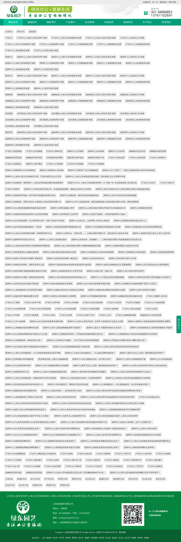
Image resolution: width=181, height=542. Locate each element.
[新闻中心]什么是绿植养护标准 (18, 365)
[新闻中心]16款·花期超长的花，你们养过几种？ (92, 359)
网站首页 (13, 22)
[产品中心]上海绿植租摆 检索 (137, 44)
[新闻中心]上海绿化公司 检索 (132, 57)
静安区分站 (63, 479)
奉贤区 (140, 538)
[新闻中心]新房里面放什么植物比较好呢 (22, 252)
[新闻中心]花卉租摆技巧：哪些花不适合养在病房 (67, 384)
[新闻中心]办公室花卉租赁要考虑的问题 (93, 284)
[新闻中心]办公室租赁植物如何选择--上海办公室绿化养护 (114, 416)
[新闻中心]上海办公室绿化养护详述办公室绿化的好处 (144, 365)
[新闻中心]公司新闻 (75, 151)
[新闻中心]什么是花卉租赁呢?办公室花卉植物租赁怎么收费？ (30, 422)
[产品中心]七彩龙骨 (143, 454)
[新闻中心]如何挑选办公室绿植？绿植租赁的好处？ (105, 428)
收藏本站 (147, 2)
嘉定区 (114, 538)
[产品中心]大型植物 (96, 164)
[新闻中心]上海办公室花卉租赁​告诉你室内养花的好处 (116, 347)
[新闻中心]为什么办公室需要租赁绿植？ (22, 435)
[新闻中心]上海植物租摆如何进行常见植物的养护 (119, 409)
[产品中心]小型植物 (54, 164)
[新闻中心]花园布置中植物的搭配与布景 (22, 296)
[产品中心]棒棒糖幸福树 (126, 315)
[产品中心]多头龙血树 (132, 309)
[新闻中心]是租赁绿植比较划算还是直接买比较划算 (69, 265)
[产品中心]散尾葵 (31, 315)
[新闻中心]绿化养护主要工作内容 (122, 258)
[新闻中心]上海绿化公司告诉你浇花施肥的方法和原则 (128, 378)
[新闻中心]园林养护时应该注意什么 (20, 239)
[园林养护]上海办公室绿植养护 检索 (20, 139)
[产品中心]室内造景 (137, 158)
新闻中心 (9, 57)
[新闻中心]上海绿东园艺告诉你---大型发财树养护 (80, 378)
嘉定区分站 (160, 479)
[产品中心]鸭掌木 (12, 189)
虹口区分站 (90, 479)
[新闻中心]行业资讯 (116, 151)
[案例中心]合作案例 (96, 151)
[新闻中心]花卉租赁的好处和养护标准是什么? (67, 277)
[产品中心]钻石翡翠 (52, 466)
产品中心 (9, 38)
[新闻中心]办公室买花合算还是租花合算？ (23, 428)
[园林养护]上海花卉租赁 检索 (46, 145)
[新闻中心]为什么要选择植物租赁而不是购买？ (62, 328)
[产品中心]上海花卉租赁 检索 (46, 50)
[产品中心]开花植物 (34, 151)
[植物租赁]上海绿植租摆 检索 (137, 101)
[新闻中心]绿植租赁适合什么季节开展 (66, 271)
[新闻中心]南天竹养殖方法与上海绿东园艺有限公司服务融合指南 (123, 189)
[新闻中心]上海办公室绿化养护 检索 (32, 57)
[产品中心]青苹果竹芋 (132, 460)
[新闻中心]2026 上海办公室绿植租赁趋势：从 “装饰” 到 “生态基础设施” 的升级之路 (102, 183)
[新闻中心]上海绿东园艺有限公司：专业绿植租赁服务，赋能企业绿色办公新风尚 (57, 189)
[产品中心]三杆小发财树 (15, 321)
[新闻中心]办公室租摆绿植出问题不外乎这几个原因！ (27, 416)
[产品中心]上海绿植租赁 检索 (17, 50)
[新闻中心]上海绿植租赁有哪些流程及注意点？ (100, 441)
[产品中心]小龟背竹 (94, 466)
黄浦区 (49, 538)
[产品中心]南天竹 (167, 183)
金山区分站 (10, 485)
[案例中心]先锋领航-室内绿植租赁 (19, 359)
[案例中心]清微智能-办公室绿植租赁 (20, 170)
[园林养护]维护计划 (96, 158)
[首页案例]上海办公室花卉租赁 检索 (101, 113)
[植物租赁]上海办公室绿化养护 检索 (32, 95)
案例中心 (9, 76)
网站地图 (122, 532)
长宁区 (61, 538)
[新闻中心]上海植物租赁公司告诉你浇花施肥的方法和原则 (133, 334)
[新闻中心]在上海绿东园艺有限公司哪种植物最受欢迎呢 (77, 246)
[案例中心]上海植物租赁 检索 (109, 82)
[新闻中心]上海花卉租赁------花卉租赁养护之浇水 (61, 391)
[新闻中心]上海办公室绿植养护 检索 (20, 63)
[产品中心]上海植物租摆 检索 (80, 44)
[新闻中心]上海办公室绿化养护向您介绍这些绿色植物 (72, 409)
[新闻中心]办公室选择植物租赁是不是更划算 (71, 347)
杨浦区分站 (104, 479)
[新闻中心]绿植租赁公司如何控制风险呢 (97, 252)
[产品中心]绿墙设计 (158, 158)
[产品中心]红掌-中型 (32, 302)
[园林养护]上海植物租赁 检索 (109, 139)
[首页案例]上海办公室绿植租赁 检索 (66, 113)
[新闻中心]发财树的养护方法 (17, 372)
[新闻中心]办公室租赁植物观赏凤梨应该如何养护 (25, 208)
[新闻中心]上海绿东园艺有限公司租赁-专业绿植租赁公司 (102, 208)
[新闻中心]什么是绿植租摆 (161, 359)
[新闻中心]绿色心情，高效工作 (100, 271)
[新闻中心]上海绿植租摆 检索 (137, 63)
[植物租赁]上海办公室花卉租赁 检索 (101, 95)
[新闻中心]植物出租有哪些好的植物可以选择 (106, 290)
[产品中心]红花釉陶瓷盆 (15, 454)
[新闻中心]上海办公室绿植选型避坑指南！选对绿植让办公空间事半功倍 (95, 176)
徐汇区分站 (35, 479)
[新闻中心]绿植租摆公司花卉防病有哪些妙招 (143, 227)
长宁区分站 (49, 479)
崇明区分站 (64, 485)
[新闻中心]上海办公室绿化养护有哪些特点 (62, 428)
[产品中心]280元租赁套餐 (65, 309)
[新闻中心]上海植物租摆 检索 (80, 63)
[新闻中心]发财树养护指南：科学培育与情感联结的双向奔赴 (30, 195)
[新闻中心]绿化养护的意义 (93, 258)
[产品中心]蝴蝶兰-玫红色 (156, 296)
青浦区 (134, 538)
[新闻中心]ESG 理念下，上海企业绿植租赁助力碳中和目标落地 (128, 170)
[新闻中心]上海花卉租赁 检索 (46, 69)
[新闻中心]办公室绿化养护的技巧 (131, 271)
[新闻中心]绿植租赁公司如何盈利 (132, 252)
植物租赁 (32, 22)
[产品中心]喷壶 (66, 454)
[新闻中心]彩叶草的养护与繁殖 (142, 290)
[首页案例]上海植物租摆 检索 (80, 120)
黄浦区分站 (21, 479)
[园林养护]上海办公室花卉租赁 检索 (101, 132)
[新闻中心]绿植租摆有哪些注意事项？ (139, 447)
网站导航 (172, 2)
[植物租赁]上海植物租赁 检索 (109, 101)
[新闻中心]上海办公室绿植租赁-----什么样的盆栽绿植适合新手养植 (33, 353)
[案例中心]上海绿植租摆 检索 (137, 82)
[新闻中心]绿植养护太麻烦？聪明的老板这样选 (24, 277)
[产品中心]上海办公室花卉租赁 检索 (101, 38)
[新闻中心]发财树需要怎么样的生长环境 (121, 246)
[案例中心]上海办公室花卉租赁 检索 (101, 76)
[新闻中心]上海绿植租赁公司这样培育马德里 (23, 290)
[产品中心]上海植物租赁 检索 (109, 44)
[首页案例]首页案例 (54, 158)
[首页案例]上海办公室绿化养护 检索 (32, 113)
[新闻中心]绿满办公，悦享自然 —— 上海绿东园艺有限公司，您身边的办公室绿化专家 (92, 233)
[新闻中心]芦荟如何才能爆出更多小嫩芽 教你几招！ (124, 340)
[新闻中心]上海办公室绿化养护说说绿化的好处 (71, 403)
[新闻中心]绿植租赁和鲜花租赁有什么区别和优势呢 (26, 214)
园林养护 (51, 22)
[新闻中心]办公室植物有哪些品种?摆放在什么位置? (26, 334)
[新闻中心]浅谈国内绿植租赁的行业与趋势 (143, 435)
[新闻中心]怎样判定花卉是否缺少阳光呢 (22, 284)
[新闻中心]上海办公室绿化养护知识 (61, 397)
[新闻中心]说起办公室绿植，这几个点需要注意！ (132, 422)
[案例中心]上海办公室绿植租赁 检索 (66, 76)
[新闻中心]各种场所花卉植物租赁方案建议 (88, 372)
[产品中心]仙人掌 (12, 466)
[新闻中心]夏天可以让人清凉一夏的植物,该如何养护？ (142, 353)
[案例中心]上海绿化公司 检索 (132, 76)
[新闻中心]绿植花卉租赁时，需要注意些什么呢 (24, 265)
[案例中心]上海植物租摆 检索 (80, 82)
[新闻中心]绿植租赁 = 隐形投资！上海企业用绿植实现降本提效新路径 (34, 183)
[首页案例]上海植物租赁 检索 (109, 120)
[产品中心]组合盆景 (116, 158)
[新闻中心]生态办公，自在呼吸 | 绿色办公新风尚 (89, 221)
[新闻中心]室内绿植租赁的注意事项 (57, 284)
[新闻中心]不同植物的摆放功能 (93, 296)
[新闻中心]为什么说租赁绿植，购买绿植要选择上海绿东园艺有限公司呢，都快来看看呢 (102, 202)
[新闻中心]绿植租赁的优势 (141, 208)
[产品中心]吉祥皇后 (114, 466)
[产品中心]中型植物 (75, 164)
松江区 (127, 538)
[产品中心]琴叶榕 (52, 302)
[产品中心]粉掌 (65, 315)
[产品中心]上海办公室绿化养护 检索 (32, 38)
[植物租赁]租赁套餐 (158, 151)
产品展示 (70, 22)
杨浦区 (87, 538)
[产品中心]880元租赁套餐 (40, 309)
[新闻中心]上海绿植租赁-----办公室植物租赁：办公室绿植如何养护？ (121, 384)
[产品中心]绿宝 (151, 309)
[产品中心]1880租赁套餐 (15, 309)
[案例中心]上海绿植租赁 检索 (17, 88)
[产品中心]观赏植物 (13, 151)
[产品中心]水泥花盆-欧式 (149, 397)
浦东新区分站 (118, 479)
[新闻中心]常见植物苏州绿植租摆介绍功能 (103, 227)
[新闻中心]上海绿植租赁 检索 (17, 69)
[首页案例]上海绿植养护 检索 (52, 120)
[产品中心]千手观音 (13, 460)
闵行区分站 (133, 479)
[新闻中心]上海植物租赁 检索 (109, 63)
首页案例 (9, 113)
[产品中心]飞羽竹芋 (123, 454)
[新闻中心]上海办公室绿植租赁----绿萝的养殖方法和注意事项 (30, 378)
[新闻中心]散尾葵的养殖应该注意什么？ (130, 221)
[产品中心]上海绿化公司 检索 (132, 38)
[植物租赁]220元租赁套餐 (150, 315)
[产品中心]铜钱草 (112, 460)
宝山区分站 (147, 479)
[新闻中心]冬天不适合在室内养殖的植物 (120, 195)
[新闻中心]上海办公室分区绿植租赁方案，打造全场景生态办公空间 (33, 176)
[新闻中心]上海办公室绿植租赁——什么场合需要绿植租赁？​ (90, 353)
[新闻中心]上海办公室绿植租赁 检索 (66, 57)
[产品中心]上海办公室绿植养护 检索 (20, 44)
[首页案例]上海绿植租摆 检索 (137, 120)
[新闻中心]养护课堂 (34, 164)
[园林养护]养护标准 (75, 158)
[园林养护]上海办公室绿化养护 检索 (32, 132)
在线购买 (109, 22)
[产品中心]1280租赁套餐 (155, 302)
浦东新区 (94, 538)
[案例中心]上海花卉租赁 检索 (46, 88)
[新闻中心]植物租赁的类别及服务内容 (126, 296)
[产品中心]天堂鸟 (114, 302)
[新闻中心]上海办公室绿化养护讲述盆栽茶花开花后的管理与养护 (107, 397)
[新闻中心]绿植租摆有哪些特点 (18, 441)
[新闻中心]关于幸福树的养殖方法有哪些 (52, 365)
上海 (43, 538)
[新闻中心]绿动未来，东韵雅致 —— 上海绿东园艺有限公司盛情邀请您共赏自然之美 (106, 239)
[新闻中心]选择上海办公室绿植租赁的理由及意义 (25, 409)
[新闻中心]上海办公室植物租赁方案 (131, 359)
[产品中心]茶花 (49, 315)
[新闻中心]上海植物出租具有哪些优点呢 (22, 328)
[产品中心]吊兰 (105, 315)
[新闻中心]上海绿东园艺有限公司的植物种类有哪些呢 (27, 246)
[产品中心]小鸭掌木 (73, 466)
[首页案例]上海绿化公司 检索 (132, 113)
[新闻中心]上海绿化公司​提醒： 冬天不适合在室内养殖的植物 (73, 340)
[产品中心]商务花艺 (54, 151)
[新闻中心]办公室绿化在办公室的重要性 (152, 265)
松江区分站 (23, 485)
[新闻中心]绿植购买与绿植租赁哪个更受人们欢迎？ (135, 284)
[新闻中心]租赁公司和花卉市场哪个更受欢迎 (23, 258)
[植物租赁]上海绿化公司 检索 (132, 95)
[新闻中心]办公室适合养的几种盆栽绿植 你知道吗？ (27, 347)
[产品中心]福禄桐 (111, 309)
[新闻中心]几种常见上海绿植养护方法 (70, 416)
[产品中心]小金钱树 (32, 466)
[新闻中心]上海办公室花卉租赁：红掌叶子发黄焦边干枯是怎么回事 (95, 321)
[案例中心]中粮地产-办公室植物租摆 (83, 170)
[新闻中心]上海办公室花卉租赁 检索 (101, 57)
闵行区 (102, 538)
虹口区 (81, 538)
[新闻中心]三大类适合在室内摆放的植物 (107, 277)
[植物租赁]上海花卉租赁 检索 (46, 107)
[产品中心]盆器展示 (13, 164)
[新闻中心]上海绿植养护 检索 (52, 63)
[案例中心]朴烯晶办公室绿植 (52, 170)
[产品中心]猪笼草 (155, 466)
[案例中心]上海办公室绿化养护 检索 (32, 76)
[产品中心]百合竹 (148, 183)
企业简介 (9, 31)
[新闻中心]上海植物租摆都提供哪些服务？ (23, 447)
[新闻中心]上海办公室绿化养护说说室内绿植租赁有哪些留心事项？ (114, 391)
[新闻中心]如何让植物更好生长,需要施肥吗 (113, 265)
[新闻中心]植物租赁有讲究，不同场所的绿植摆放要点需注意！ (78, 334)
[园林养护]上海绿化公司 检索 (132, 132)
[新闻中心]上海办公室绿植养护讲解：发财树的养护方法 (28, 233)
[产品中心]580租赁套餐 (89, 309)
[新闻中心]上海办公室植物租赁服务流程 (50, 372)
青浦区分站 (37, 485)
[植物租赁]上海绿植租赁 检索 (17, 107)
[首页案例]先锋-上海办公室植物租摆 (53, 359)
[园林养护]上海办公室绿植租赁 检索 (66, 132)
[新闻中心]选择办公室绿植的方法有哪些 (59, 296)
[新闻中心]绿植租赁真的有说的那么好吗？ (102, 447)
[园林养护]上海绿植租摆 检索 (137, 139)
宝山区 (108, 538)
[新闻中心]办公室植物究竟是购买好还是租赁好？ (55, 441)
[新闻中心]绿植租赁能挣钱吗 (162, 252)
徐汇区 (55, 538)
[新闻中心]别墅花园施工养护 (62, 208)
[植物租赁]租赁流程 (13, 158)
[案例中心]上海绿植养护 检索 (52, 82)
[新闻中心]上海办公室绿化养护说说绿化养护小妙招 (26, 403)
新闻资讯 (128, 22)
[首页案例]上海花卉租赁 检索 (46, 126)
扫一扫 (155, 2)
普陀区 (74, 538)
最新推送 (163, 2)
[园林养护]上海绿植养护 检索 (52, 139)
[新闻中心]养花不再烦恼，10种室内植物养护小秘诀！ (104, 214)
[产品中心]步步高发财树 (93, 302)
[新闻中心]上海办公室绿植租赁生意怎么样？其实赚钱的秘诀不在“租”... (76, 472)
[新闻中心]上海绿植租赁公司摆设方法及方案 (23, 397)
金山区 (121, 538)
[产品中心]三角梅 (12, 302)
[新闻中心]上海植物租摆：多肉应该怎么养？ (23, 340)
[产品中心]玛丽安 (133, 302)
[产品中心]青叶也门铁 (72, 460)
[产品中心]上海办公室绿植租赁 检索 (66, 38)
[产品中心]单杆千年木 (85, 315)
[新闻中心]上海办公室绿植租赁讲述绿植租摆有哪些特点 (147, 441)
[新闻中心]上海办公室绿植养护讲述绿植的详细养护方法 (84, 422)
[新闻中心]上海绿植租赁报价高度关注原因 (62, 447)
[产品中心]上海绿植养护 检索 (52, 44)
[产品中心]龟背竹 (93, 460)
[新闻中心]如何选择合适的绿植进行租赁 (59, 252)
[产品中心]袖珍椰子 (34, 460)
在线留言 (32, 31)
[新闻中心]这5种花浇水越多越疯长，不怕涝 (23, 227)
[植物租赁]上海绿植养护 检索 (52, 101)
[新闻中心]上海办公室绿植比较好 (53, 239)
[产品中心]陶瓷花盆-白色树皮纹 (43, 454)
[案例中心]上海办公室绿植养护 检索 (20, 82)
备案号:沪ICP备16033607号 (106, 532)
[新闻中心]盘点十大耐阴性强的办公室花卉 (106, 328)
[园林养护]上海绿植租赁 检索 (17, 145)
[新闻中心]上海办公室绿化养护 (144, 428)
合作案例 (89, 22)
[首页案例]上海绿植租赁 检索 (17, 126)
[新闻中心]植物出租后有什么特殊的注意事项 (65, 290)
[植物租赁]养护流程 (34, 158)
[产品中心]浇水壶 (84, 454)
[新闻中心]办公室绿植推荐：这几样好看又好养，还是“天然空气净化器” (35, 221)
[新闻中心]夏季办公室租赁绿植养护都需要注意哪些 (148, 321)
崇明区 (146, 538)
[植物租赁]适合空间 (137, 151)
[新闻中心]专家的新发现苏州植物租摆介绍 (63, 227)
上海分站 (9, 479)
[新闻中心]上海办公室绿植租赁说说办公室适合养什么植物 (120, 403)
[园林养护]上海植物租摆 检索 (80, 139)
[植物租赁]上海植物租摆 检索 (80, 101)
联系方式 (21, 31)
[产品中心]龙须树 (163, 454)
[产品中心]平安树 (12, 315)
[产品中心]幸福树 (71, 302)
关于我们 (147, 22)
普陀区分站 (76, 479)
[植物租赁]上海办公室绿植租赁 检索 (66, 95)
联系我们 (166, 22)
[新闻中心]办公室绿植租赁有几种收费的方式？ (62, 435)
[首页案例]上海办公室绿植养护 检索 (20, 120)
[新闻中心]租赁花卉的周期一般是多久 (62, 258)
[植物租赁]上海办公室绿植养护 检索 (20, 101)
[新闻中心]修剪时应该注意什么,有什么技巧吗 (151, 233)
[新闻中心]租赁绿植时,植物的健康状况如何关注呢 (26, 271)
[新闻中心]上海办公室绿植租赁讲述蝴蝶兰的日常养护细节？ (135, 472)
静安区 (68, 538)
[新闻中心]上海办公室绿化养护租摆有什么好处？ (130, 372)
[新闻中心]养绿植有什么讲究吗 (65, 214)
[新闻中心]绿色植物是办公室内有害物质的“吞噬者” (151, 328)
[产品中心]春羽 (52, 460)
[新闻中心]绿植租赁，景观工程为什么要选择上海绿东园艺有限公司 (33, 202)
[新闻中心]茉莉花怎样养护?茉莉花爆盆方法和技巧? (149, 277)
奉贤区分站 (51, 485)
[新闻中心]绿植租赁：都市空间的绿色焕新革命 (79, 195)
